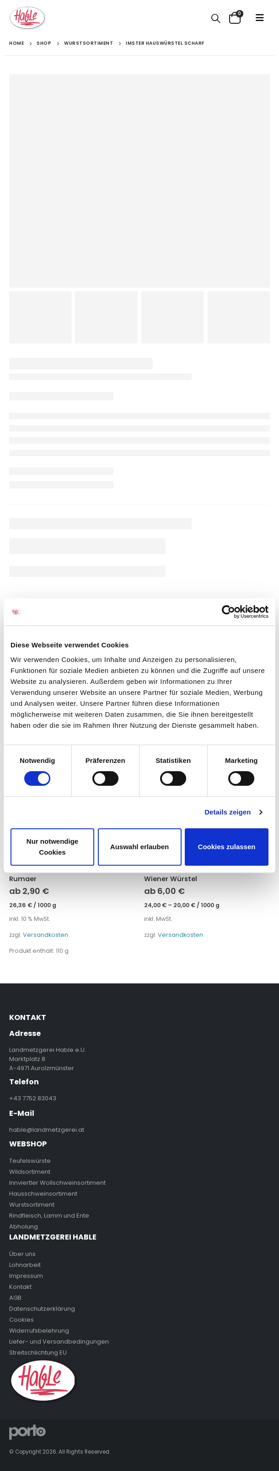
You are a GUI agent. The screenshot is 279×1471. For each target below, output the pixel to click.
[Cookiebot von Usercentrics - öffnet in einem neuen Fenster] (228, 612)
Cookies (21, 1319)
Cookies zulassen (227, 847)
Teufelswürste (30, 1160)
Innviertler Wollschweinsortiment (57, 1182)
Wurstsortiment (31, 1204)
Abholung (23, 1226)
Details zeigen (227, 812)
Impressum (26, 1275)
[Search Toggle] (216, 18)
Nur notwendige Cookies (52, 846)
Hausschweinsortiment (43, 1193)
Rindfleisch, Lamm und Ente (49, 1215)
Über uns (22, 1254)
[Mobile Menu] (260, 18)
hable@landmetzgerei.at (46, 1129)
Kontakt (20, 1286)
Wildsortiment (29, 1171)
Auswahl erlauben (139, 847)
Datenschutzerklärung (42, 1308)
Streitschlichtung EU (38, 1352)
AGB (15, 1297)
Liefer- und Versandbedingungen (59, 1341)
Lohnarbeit (25, 1265)
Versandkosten (45, 935)
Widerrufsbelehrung (39, 1330)
